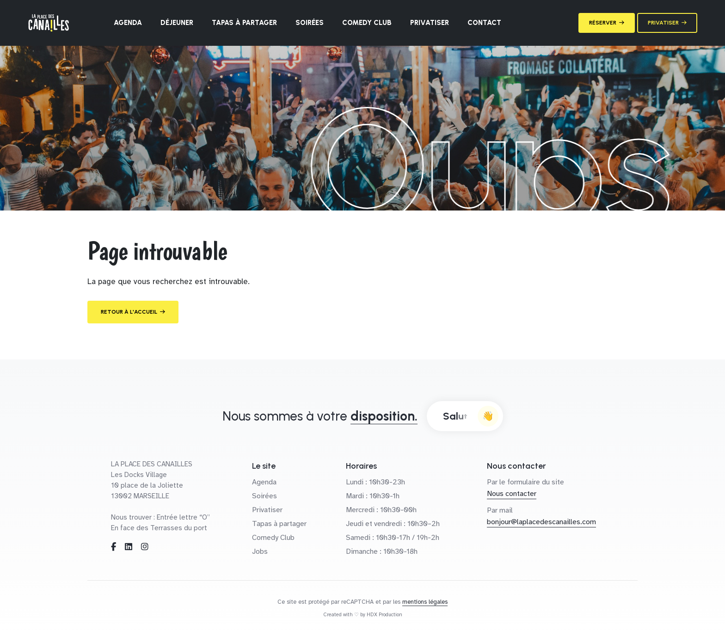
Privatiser (429, 23)
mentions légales (425, 602)
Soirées (309, 23)
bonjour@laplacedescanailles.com (541, 522)
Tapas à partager (244, 23)
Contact (484, 23)
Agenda (128, 23)
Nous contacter (511, 493)
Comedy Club (367, 23)
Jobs (260, 551)
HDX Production (384, 615)
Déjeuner (176, 23)
